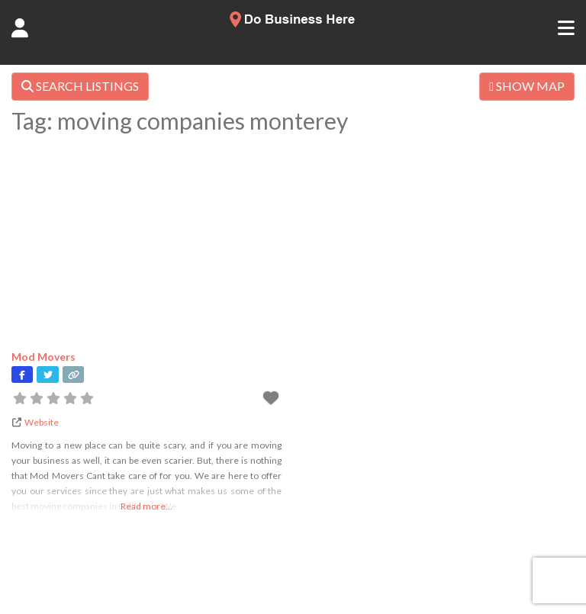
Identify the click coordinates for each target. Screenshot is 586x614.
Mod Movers (43, 356)
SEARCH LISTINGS (80, 86)
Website (41, 422)
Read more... (146, 506)
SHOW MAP (527, 86)
